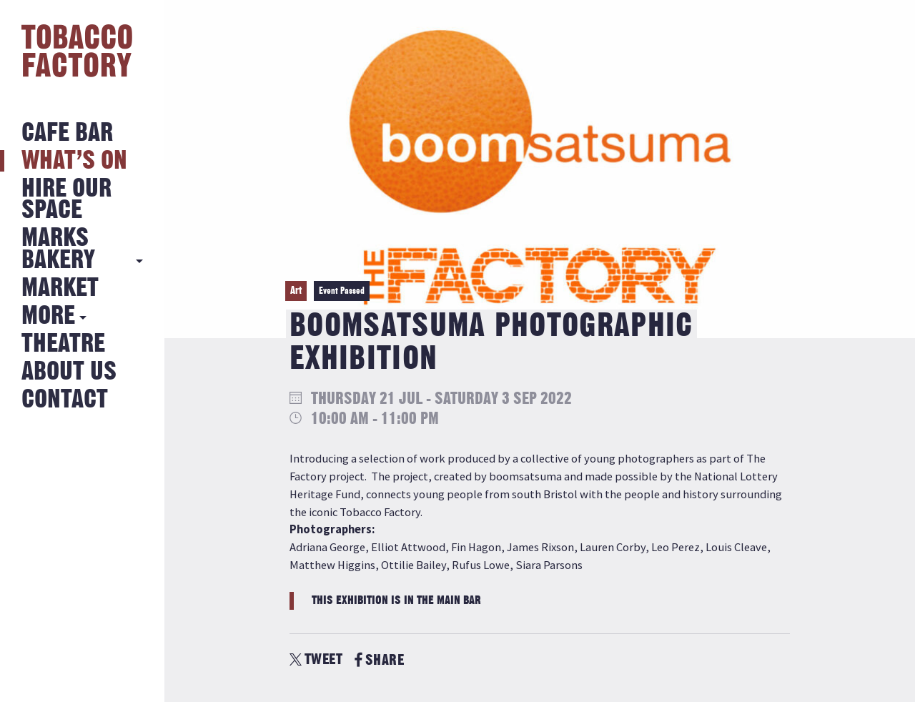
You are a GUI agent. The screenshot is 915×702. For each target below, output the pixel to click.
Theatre (63, 344)
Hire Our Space (66, 200)
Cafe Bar (67, 133)
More (48, 316)
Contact (64, 400)
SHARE (379, 660)
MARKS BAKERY (58, 249)
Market (60, 288)
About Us (69, 372)
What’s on (74, 161)
